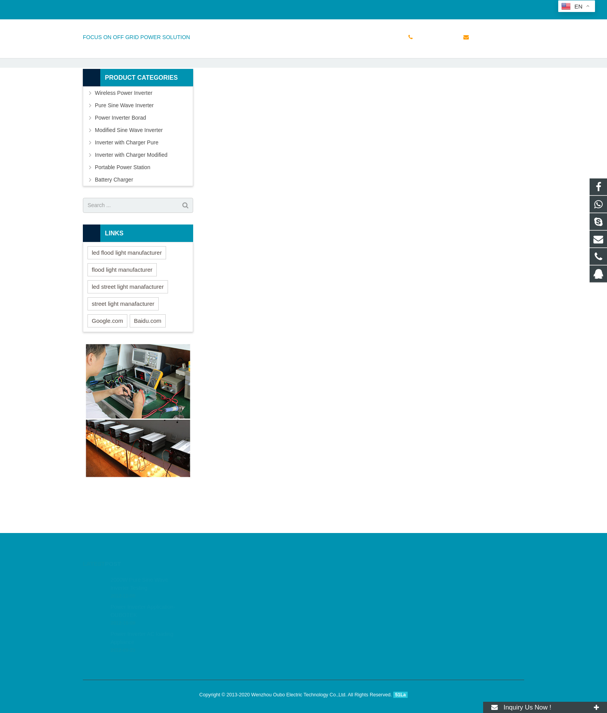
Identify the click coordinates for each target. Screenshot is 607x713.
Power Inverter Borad (120, 153)
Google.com (107, 356)
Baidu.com (147, 356)
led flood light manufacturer (127, 288)
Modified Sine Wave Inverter (129, 165)
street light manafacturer (123, 339)
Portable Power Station (122, 202)
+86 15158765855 (110, 8)
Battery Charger (114, 215)
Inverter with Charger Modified (131, 190)
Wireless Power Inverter (124, 128)
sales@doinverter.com (172, 8)
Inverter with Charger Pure (126, 178)
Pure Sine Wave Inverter (124, 140)
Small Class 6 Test (303, 67)
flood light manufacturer (122, 305)
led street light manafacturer (128, 322)
